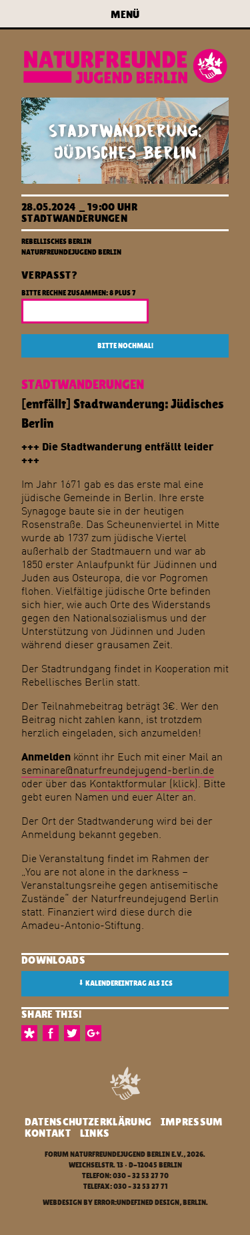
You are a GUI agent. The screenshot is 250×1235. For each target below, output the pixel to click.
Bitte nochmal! (125, 345)
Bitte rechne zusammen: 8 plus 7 (78, 293)
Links (95, 1133)
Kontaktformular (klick (142, 783)
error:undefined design (136, 1202)
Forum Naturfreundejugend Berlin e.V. (114, 1154)
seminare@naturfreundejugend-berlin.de (117, 770)
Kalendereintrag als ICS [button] (125, 983)
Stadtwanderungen (74, 218)
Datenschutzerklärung (88, 1121)
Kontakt (48, 1133)
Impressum (192, 1121)
